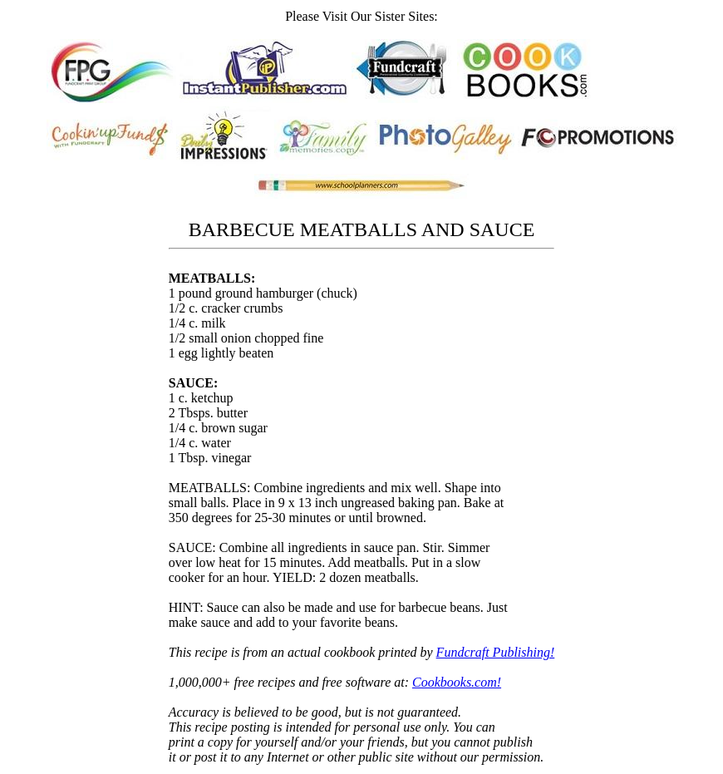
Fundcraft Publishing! (495, 652)
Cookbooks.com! (456, 682)
